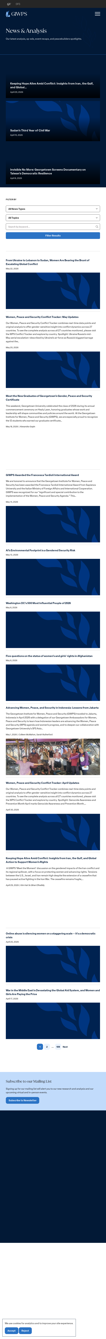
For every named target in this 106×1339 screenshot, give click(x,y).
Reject (26, 1330)
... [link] (52, 1253)
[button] (97, 14)
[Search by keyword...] (53, 426)
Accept (12, 1330)
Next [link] (65, 1253)
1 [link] (39, 1253)
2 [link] (46, 1253)
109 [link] (58, 1253)
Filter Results (53, 435)
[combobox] (53, 408)
